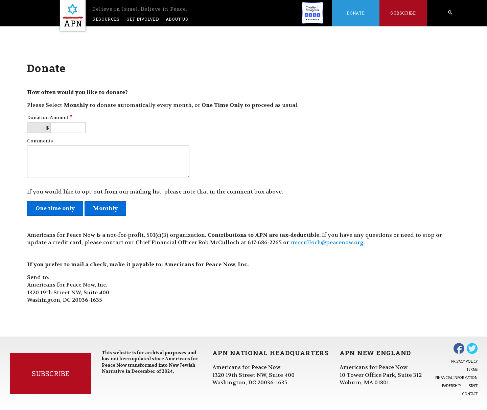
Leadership (450, 385)
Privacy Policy (464, 361)
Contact (470, 393)
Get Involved (142, 19)
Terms (472, 369)
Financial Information (456, 377)
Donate (356, 13)
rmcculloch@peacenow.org (327, 242)
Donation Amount (49, 117)
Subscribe (403, 13)
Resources (106, 19)
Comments (40, 141)
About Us (177, 19)
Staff (473, 385)
